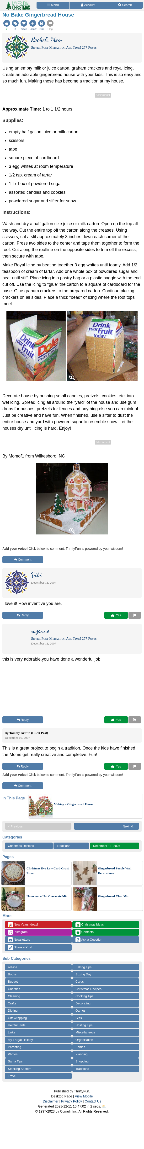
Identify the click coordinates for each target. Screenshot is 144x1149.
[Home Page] (17, 3)
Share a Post (20, 947)
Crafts (12, 1003)
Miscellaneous (85, 1032)
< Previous (15, 826)
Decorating (83, 1003)
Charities (14, 989)
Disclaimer (50, 1101)
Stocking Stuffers (19, 1069)
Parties (80, 1047)
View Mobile (84, 1096)
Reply (23, 615)
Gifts (78, 1018)
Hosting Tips (84, 1025)
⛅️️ (104, 1106)
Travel (12, 1076)
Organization (84, 1040)
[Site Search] (125, 5)
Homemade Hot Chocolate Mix (47, 896)
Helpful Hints (17, 1025)
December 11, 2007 (106, 846)
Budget (13, 981)
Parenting (14, 1047)
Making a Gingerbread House (73, 804)
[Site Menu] (53, 5)
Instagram (17, 932)
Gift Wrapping (17, 1018)
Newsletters (19, 939)
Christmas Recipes (21, 846)
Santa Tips (15, 1061)
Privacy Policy (71, 1101)
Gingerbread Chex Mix (113, 896)
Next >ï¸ (129, 826)
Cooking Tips (84, 996)
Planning (81, 1054)
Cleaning (14, 996)
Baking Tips (83, 967)
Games (80, 1010)
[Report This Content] (134, 615)
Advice (12, 967)
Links (11, 1032)
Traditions (63, 846)
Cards (79, 981)
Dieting (12, 1010)
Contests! (85, 932)
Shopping (82, 1061)
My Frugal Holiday (20, 1040)
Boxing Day (83, 974)
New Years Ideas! (23, 924)
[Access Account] (88, 5)
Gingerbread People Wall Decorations (114, 871)
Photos (12, 1054)
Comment (23, 559)
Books (12, 974)
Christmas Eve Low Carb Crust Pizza (48, 871)
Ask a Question (88, 939)
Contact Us (93, 1101)
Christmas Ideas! (90, 924)
